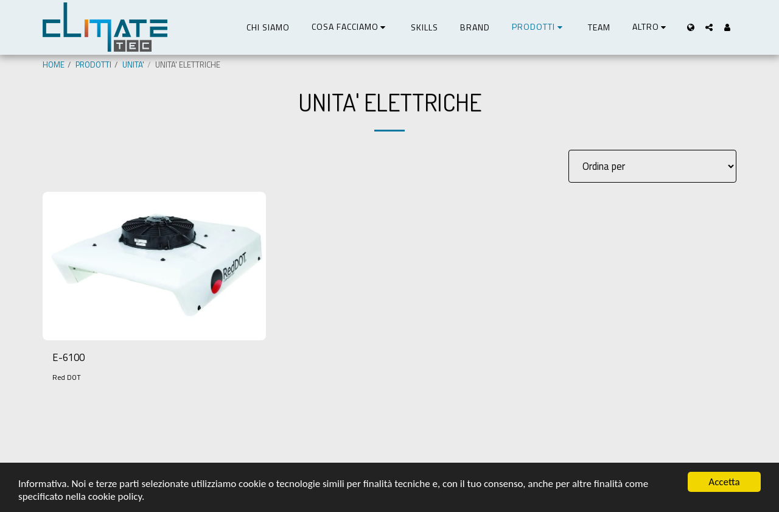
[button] (350, 27)
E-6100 (68, 357)
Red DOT (66, 377)
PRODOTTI (93, 64)
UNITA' (133, 64)
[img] (154, 266)
